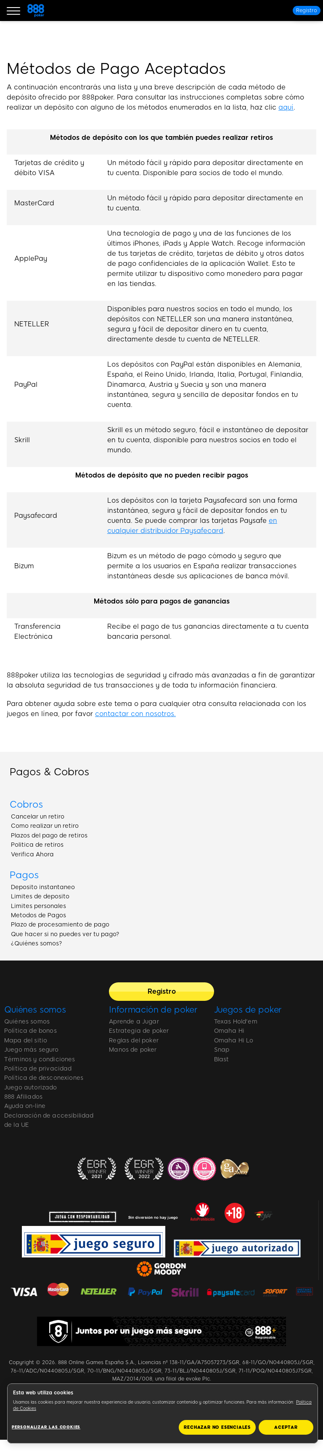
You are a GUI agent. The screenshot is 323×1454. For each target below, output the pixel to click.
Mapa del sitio (25, 1040)
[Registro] (306, 10)
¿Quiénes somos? (36, 943)
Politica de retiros (37, 844)
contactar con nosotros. (135, 714)
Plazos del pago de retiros (49, 835)
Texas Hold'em (235, 1021)
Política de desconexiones (43, 1077)
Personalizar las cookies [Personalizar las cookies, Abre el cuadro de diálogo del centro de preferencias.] (46, 1427)
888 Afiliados (23, 1096)
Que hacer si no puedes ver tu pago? (65, 934)
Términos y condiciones (39, 1059)
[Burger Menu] (13, 10)
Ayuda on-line (24, 1106)
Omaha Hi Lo (234, 1040)
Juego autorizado (30, 1087)
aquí (286, 107)
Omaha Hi (229, 1030)
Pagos (24, 875)
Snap (222, 1049)
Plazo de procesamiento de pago (60, 924)
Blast (221, 1059)
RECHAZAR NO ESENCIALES (217, 1427)
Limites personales (38, 906)
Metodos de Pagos (38, 915)
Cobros (26, 804)
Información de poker (153, 1010)
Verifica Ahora (32, 854)
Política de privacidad (38, 1068)
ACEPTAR (286, 1427)
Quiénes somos (35, 1010)
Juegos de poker (248, 1010)
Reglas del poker (134, 1040)
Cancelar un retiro (37, 816)
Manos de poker (132, 1049)
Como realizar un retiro (45, 825)
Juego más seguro (31, 1049)
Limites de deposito (40, 896)
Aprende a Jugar (134, 1021)
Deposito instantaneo (43, 887)
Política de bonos (30, 1030)
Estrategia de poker (139, 1030)
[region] (162, 1413)
